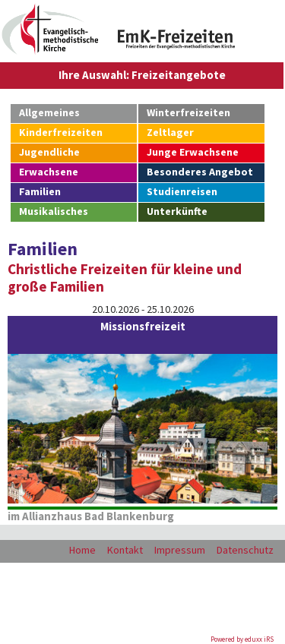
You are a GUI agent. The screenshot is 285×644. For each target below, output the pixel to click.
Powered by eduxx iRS (242, 639)
